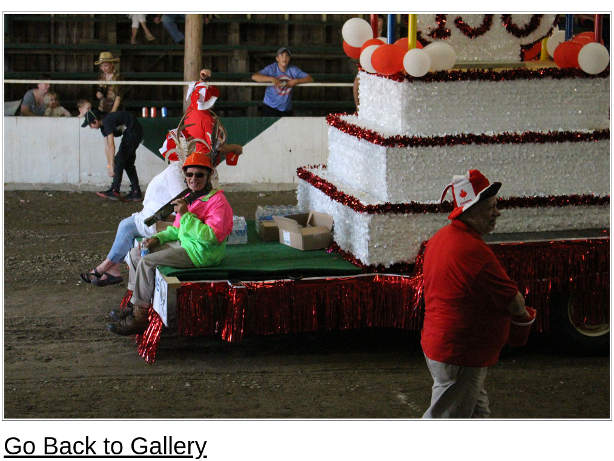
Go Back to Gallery (105, 445)
